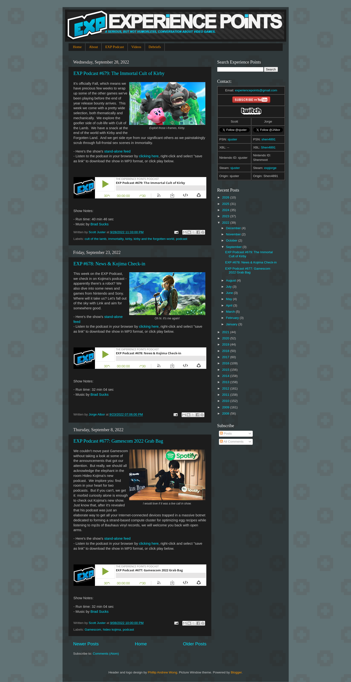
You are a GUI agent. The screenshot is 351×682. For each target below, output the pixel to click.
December (234, 228)
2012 (226, 388)
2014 (226, 376)
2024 (226, 210)
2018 (226, 351)
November (234, 234)
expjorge (270, 168)
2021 (226, 332)
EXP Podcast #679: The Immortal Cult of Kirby (119, 73)
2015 (226, 369)
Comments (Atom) (106, 653)
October (232, 240)
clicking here (149, 156)
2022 (226, 222)
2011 (226, 394)
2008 (226, 413)
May (229, 299)
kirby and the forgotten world (154, 239)
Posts (226, 433)
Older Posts (195, 643)
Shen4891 (268, 147)
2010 (226, 401)
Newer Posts (86, 643)
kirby (128, 239)
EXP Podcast (114, 47)
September (234, 247)
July (229, 286)
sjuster (232, 139)
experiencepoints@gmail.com (256, 90)
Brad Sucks (99, 224)
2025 (226, 204)
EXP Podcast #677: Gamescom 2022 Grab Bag (118, 441)
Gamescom (93, 629)
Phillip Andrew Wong (162, 672)
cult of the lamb (96, 239)
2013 (226, 382)
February (233, 318)
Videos (136, 47)
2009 (226, 407)
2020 (226, 338)
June (230, 293)
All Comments (231, 441)
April (229, 305)
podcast (181, 239)
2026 (226, 197)
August (231, 280)
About (93, 47)
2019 (226, 344)
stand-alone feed (117, 151)
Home (77, 47)
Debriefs (154, 47)
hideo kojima (112, 629)
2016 (226, 363)
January (232, 324)
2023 (226, 216)
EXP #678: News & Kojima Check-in (109, 263)
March (231, 311)
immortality (116, 239)
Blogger (236, 672)
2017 (226, 357)
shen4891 (269, 139)
